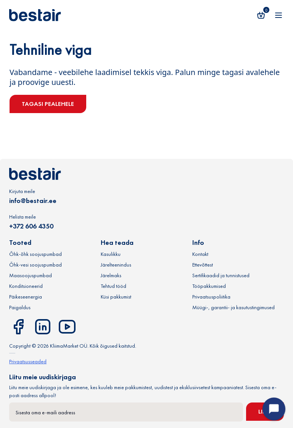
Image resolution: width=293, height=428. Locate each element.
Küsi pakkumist (116, 296)
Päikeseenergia (25, 296)
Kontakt (200, 254)
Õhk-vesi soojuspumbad (35, 264)
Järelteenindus (116, 264)
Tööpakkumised (209, 286)
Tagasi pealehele (48, 104)
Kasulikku (111, 254)
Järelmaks (111, 275)
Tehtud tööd (113, 286)
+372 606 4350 (31, 226)
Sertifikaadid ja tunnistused (221, 275)
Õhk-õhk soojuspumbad (35, 254)
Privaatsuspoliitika (211, 296)
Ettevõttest (202, 264)
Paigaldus (20, 307)
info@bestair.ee (32, 200)
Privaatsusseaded (28, 361)
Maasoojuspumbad (30, 275)
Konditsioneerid (26, 286)
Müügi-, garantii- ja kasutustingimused (233, 307)
